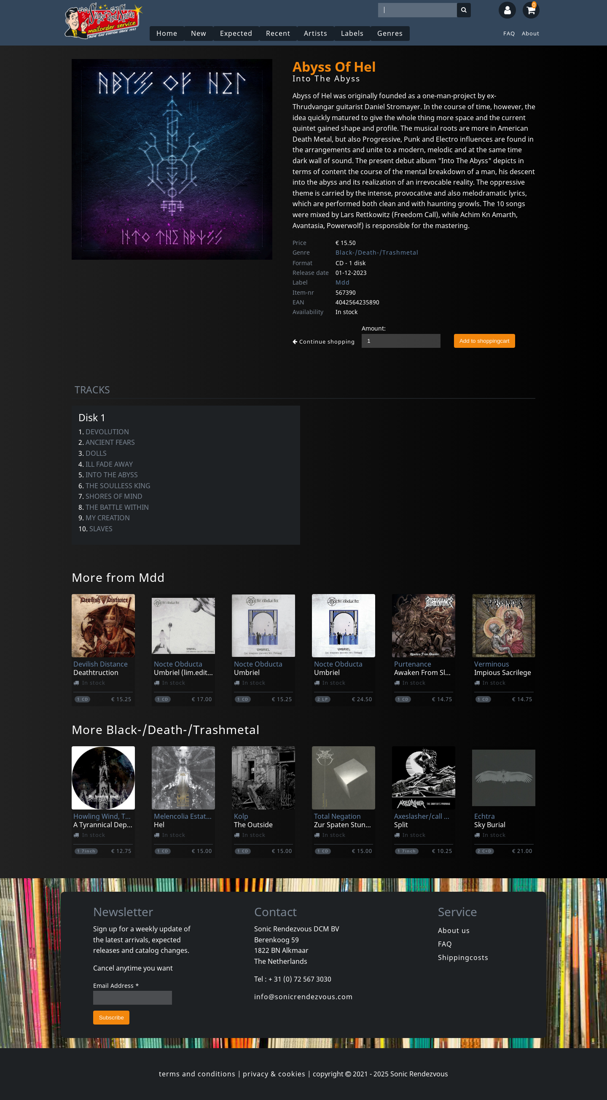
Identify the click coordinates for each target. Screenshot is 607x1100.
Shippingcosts (463, 957)
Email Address (116, 986)
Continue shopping (324, 341)
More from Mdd (118, 577)
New (199, 33)
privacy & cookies (274, 1073)
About (531, 33)
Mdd (343, 282)
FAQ (509, 33)
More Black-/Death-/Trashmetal (166, 729)
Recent (278, 33)
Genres (390, 33)
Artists (316, 33)
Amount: (374, 328)
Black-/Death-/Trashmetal (377, 252)
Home (166, 33)
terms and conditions (197, 1073)
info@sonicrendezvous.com (303, 996)
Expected (236, 33)
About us (454, 930)
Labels (352, 33)
